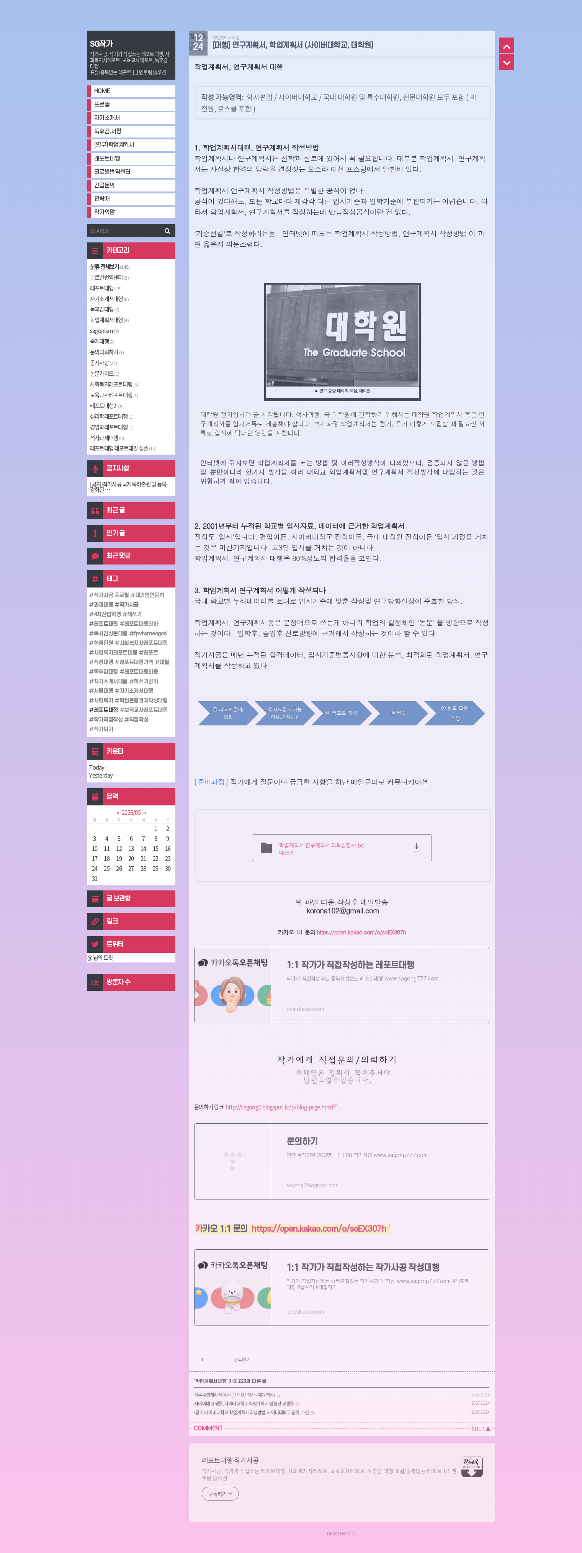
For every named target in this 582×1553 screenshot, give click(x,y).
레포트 (150, 653)
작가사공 (128, 605)
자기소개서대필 (110, 681)
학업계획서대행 (109, 320)
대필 (163, 662)
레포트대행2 (106, 405)
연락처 (102, 199)
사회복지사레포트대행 (142, 643)
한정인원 (102, 643)
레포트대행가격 (135, 662)
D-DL (352, 1533)
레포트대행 (107, 158)
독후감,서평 (107, 131)
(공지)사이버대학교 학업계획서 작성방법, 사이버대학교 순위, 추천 (251, 1412)
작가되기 (102, 729)
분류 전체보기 (109, 266)
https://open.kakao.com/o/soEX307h (361, 932)
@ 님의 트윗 (100, 957)
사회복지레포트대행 (114, 384)
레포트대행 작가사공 (230, 1460)
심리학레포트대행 (111, 416)
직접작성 (138, 720)
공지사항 (103, 362)
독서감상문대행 (110, 634)
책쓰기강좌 (145, 681)
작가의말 (104, 212)
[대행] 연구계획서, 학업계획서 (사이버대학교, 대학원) (292, 45)
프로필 (102, 104)
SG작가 (101, 44)
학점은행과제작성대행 (142, 701)
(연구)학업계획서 (114, 145)
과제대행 (102, 605)
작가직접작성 (107, 720)
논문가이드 (104, 373)
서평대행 (102, 691)
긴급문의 (104, 185)
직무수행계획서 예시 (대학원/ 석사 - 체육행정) (234, 1394)
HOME (102, 91)
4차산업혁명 (106, 614)
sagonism (104, 330)
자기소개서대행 (109, 299)
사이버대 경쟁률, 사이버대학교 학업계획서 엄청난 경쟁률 (244, 1403)
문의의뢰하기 (107, 352)
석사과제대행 (107, 438)
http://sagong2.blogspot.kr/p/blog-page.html (279, 1107)
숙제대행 (102, 341)
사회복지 (102, 701)
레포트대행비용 (140, 672)
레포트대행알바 (140, 624)
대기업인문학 (149, 595)
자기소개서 (107, 118)
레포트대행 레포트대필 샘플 (123, 448)
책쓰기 (134, 614)
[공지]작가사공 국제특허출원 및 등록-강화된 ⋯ (129, 487)
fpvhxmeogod (149, 634)
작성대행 (102, 662)
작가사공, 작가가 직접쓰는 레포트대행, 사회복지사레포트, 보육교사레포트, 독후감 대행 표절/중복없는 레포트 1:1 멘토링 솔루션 (329, 1474)
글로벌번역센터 (112, 172)
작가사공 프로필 (110, 595)
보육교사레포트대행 (114, 395)
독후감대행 (104, 309)
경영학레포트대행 (111, 427)
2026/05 (131, 812)
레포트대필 (105, 624)
